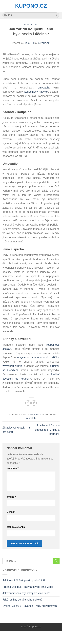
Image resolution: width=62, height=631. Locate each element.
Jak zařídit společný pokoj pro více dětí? (26, 593)
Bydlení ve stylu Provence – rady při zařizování (30, 605)
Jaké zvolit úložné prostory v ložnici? (23, 580)
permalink (30, 418)
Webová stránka (16, 527)
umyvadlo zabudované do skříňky (38, 357)
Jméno (11, 496)
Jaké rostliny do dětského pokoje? (22, 599)
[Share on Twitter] (34, 403)
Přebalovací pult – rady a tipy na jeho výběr (27, 586)
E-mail (11, 512)
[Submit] (56, 15)
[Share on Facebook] (28, 403)
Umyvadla (43, 87)
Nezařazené (31, 25)
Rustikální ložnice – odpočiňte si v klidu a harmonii (47, 429)
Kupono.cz (31, 5)
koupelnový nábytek (36, 91)
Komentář (13, 468)
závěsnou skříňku (12, 366)
